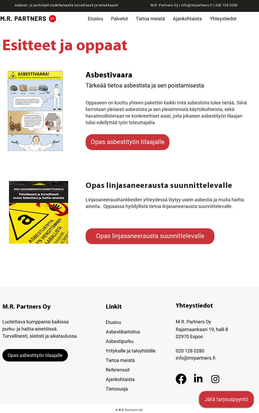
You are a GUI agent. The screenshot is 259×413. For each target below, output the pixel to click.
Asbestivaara (109, 75)
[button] (119, 18)
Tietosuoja (117, 389)
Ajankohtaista (120, 379)
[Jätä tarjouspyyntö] (226, 399)
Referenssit (118, 370)
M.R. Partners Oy (26, 307)
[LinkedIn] (198, 379)
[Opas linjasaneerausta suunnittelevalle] (150, 236)
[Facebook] (181, 379)
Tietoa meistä (120, 360)
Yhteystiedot (194, 306)
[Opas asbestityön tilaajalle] (127, 142)
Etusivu (113, 322)
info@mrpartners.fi (197, 5)
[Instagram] (215, 379)
